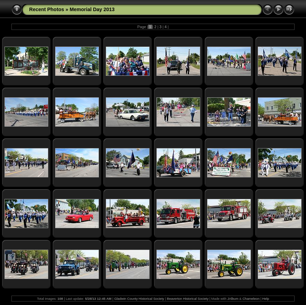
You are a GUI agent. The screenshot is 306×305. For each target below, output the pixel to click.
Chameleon (251, 298)
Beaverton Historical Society (188, 298)
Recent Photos (46, 9)
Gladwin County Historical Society (139, 298)
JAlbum (232, 298)
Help (265, 298)
